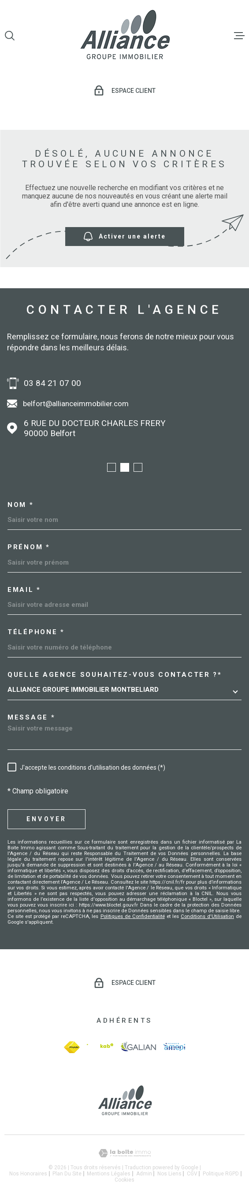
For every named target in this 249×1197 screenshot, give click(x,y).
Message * (31, 717)
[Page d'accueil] (125, 35)
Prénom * (28, 547)
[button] (111, 467)
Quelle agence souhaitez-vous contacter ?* (114, 675)
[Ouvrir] (9, 35)
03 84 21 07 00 (52, 383)
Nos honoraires (28, 1174)
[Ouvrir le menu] (239, 35)
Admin (144, 1174)
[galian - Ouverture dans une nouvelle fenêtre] (138, 1047)
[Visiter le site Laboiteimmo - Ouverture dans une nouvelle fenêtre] (124, 1153)
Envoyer (46, 818)
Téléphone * (36, 632)
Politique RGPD (221, 1174)
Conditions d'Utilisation (207, 916)
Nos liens (169, 1174)
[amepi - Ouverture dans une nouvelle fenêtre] (174, 1047)
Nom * (20, 505)
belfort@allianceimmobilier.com (76, 403)
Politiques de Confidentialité (132, 916)
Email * (24, 590)
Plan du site (67, 1174)
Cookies (124, 1179)
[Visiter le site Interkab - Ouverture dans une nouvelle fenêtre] (100, 1047)
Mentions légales (108, 1174)
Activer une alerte (125, 236)
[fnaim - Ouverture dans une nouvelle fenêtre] (72, 1047)
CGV (192, 1174)
